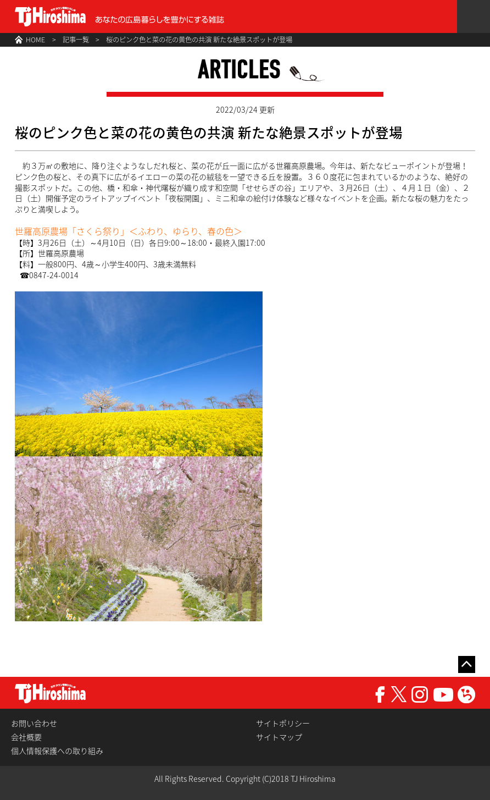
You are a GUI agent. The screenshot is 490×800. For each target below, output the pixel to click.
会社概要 (26, 737)
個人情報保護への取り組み (57, 751)
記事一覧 (76, 40)
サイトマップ (279, 737)
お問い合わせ (34, 723)
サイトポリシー (283, 723)
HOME (35, 40)
